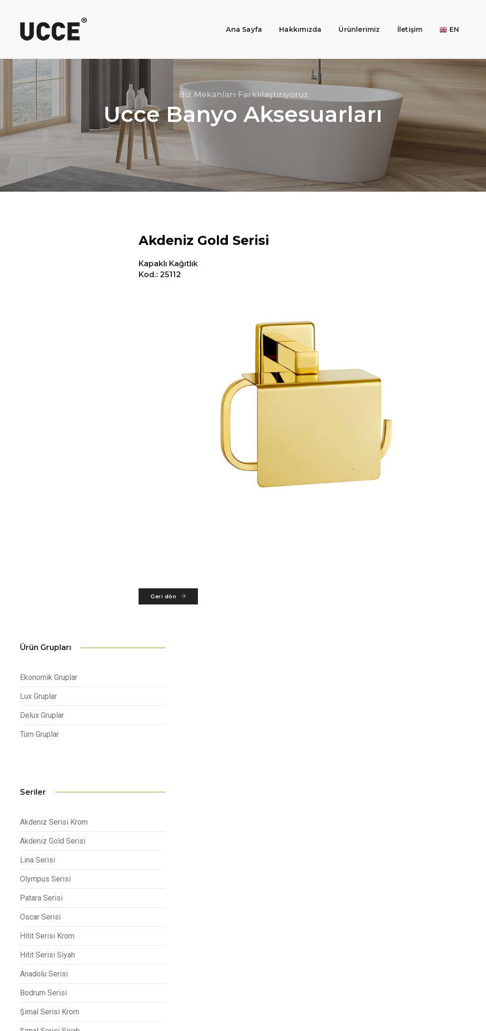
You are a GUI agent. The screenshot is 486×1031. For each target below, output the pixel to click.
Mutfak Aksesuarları (176, 905)
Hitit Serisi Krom (47, 537)
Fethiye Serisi (43, 708)
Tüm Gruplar (39, 331)
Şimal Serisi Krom (49, 613)
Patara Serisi (41, 499)
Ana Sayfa (237, 17)
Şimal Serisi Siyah (50, 632)
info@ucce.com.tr (421, 881)
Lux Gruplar (38, 293)
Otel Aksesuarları (172, 917)
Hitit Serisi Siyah (47, 556)
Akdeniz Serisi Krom (54, 423)
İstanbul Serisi (43, 651)
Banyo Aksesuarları (175, 894)
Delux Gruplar (42, 312)
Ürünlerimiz (352, 17)
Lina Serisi (37, 461)
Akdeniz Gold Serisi (52, 442)
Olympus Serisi (45, 480)
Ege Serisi (37, 689)
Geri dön (186, 603)
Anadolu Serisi (44, 575)
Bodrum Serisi (43, 594)
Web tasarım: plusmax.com (430, 1002)
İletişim (403, 17)
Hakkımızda (293, 17)
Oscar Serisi (40, 518)
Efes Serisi (38, 670)
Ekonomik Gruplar (48, 274)
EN (442, 17)
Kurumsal (162, 883)
